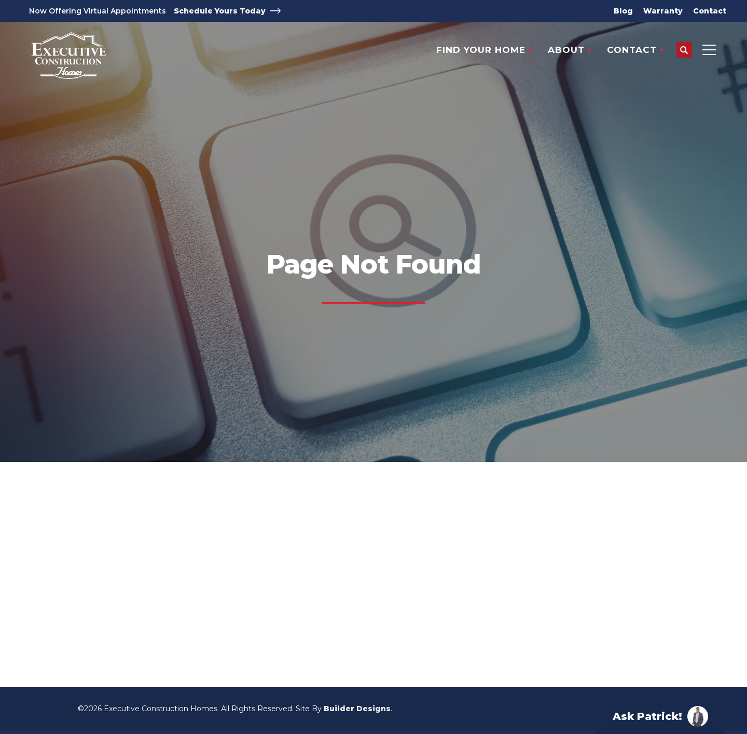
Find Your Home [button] (480, 50)
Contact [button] (632, 50)
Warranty (663, 11)
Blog (623, 11)
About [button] (566, 50)
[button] (684, 50)
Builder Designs (357, 708)
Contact (709, 11)
